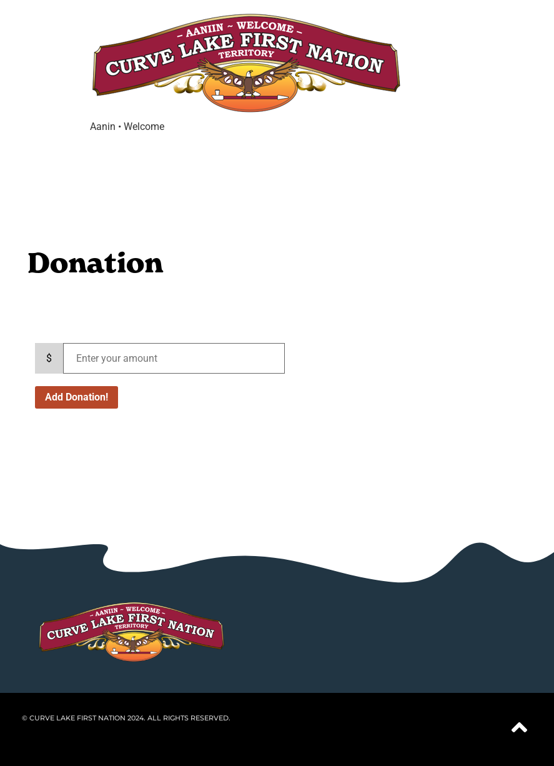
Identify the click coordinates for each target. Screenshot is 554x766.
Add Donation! (76, 397)
